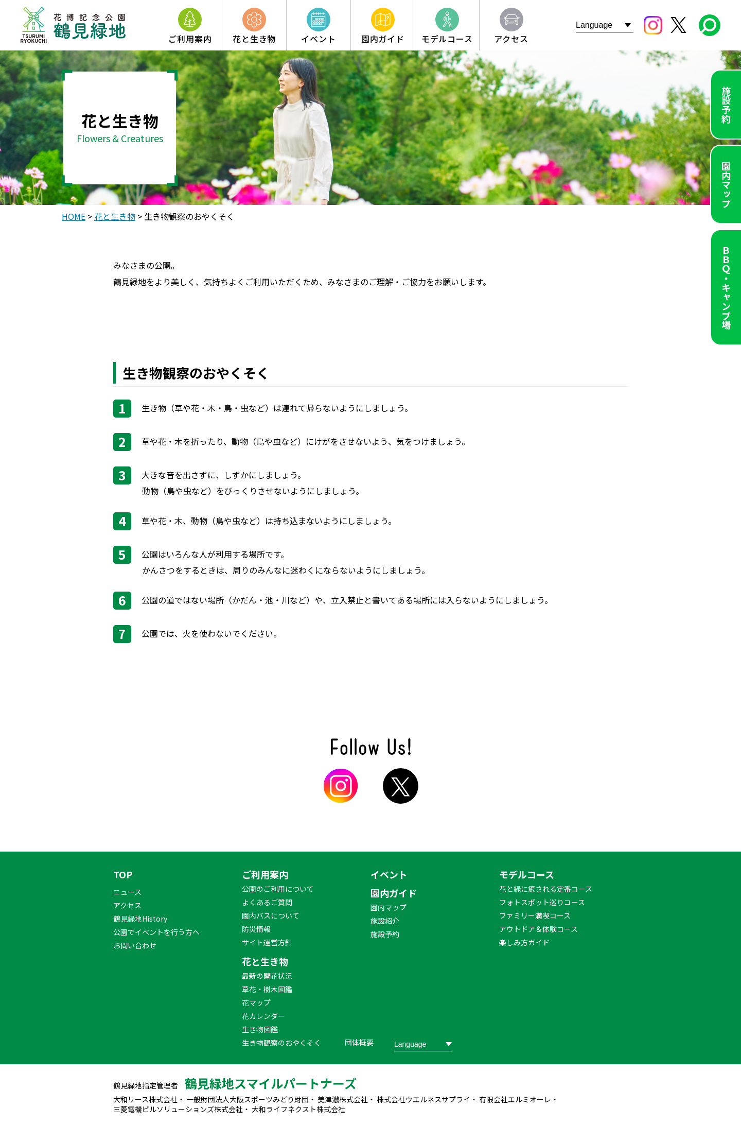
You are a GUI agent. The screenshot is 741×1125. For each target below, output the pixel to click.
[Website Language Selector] (604, 25)
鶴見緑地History (140, 918)
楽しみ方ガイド (524, 942)
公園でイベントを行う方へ (156, 932)
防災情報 (256, 929)
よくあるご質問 (267, 902)
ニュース (127, 892)
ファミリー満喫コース (535, 915)
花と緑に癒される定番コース (545, 889)
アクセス (127, 905)
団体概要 (359, 1042)
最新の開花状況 (267, 976)
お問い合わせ (134, 945)
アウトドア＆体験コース (538, 929)
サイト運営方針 (267, 942)
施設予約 (726, 104)
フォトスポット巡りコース (542, 902)
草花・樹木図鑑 (267, 989)
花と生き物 (265, 961)
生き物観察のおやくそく (281, 1042)
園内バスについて (270, 915)
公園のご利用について (278, 889)
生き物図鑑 (260, 1029)
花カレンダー (263, 1016)
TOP (122, 874)
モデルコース (526, 874)
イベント (389, 874)
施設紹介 (384, 920)
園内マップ (726, 184)
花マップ (256, 1002)
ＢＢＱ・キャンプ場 (726, 287)
